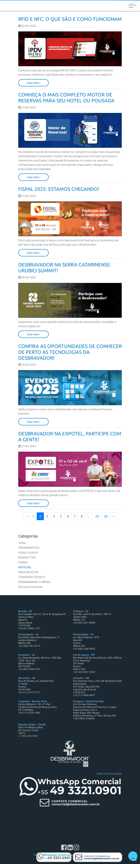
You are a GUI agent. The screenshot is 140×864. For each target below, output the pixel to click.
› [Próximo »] (113, 516)
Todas (22, 542)
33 (97, 516)
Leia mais (33, 82)
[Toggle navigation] (131, 6)
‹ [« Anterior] (26, 516)
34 (106, 516)
